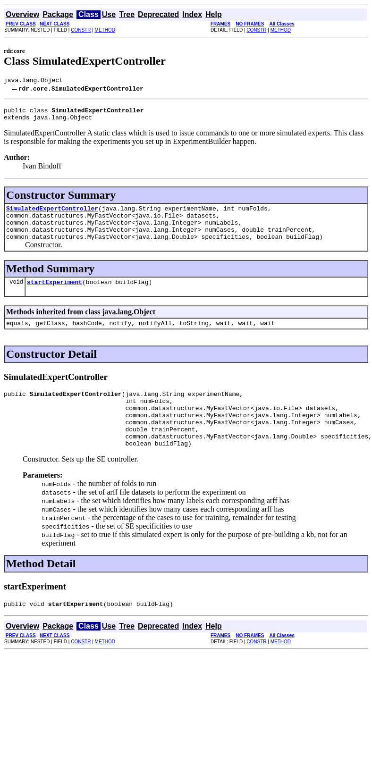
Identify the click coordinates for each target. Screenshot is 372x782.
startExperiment (54, 294)
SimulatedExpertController (52, 214)
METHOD (105, 30)
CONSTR (81, 30)
